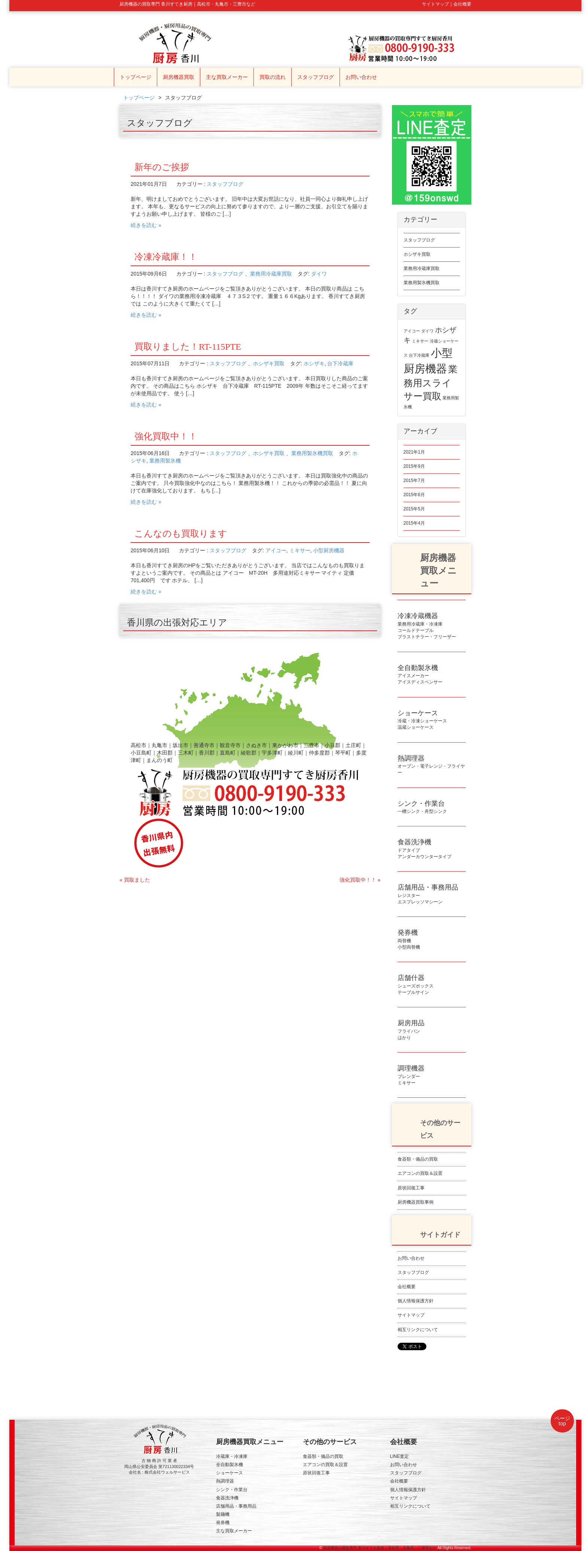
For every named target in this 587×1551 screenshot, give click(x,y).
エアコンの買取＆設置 (420, 1173)
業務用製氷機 (165, 461)
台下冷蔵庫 (340, 363)
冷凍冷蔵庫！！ (165, 257)
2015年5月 (414, 509)
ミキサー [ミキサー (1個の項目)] (420, 341)
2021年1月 (414, 452)
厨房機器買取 (178, 77)
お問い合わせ (361, 77)
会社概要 (407, 1286)
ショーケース (229, 1472)
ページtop (562, 1420)
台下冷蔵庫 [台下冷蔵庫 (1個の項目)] (419, 355)
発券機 (222, 1522)
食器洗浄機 (227, 1498)
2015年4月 (414, 523)
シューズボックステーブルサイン (416, 985)
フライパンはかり (411, 1030)
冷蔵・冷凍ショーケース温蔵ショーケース (422, 720)
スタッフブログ (315, 77)
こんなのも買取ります (180, 533)
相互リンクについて (418, 1329)
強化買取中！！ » (360, 880)
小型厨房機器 (328, 550)
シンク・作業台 (231, 1489)
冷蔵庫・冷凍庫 (231, 1456)
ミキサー (299, 550)
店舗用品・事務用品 (236, 1506)
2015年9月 (414, 466)
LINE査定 (399, 1456)
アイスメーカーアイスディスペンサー (420, 675)
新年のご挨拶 (161, 167)
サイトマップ (411, 1315)
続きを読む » (146, 225)
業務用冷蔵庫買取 (271, 274)
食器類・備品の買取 (418, 1159)
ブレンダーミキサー (411, 1075)
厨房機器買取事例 (416, 1202)
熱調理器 (225, 1481)
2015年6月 (414, 494)
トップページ (135, 77)
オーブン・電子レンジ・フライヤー (431, 766)
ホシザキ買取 (269, 363)
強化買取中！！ (165, 436)
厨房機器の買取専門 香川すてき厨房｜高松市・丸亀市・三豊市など (380, 1548)
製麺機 (222, 1514)
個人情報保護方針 (416, 1300)
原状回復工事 (411, 1188)
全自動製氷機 (229, 1464)
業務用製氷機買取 (312, 453)
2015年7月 (414, 480)
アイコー (275, 550)
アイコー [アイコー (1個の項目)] (412, 331)
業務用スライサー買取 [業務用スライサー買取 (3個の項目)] (431, 382)
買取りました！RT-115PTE (187, 346)
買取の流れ (272, 77)
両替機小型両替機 (409, 940)
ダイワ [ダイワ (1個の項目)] (427, 331)
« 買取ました (134, 880)
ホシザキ (314, 363)
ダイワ (319, 274)
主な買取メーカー (227, 77)
